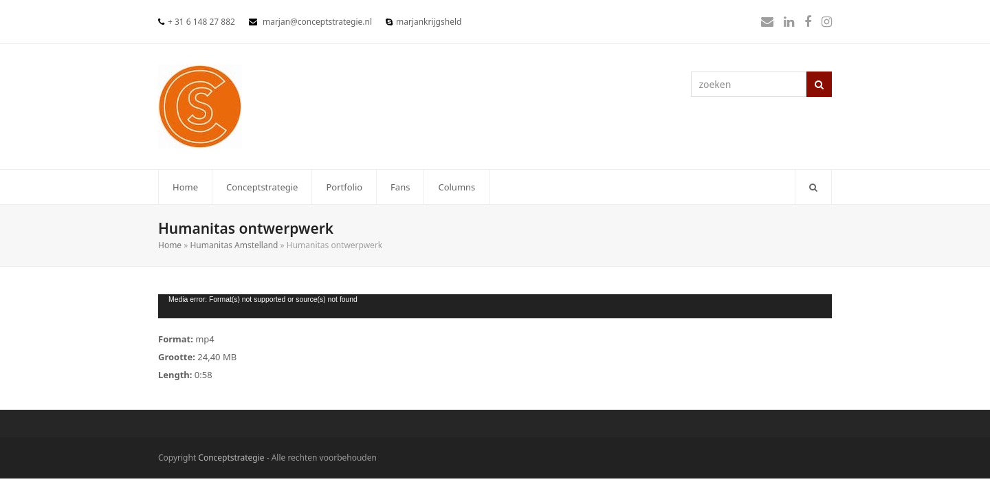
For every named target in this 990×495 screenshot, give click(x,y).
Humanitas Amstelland (234, 245)
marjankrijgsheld (428, 22)
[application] (495, 306)
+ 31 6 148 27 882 (201, 22)
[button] (813, 187)
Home (170, 245)
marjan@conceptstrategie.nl (317, 22)
